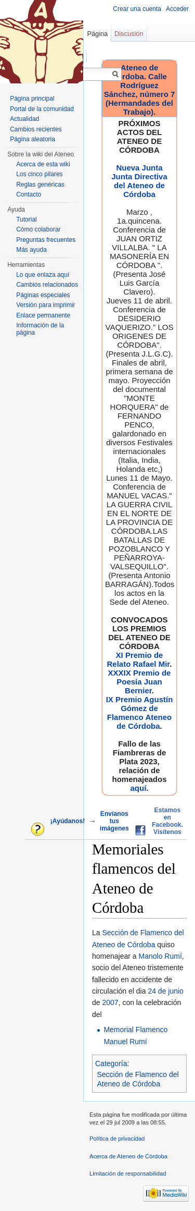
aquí (138, 788)
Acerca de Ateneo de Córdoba (128, 1156)
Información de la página (40, 329)
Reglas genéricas (40, 184)
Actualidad (24, 119)
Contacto (28, 194)
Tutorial (26, 219)
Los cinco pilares (39, 174)
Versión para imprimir (45, 305)
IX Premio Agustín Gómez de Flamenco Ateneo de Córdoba (139, 712)
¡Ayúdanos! (67, 821)
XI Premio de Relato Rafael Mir (138, 659)
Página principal (32, 98)
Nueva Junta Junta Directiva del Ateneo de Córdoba (139, 181)
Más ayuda (31, 249)
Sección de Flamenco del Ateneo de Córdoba (138, 1079)
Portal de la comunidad (42, 109)
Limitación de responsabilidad (127, 1173)
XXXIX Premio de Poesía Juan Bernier (139, 681)
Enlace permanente (43, 315)
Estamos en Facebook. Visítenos (167, 821)
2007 (110, 1002)
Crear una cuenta (137, 9)
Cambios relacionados (47, 284)
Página (97, 34)
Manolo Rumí (160, 956)
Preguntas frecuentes (45, 239)
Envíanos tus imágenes (114, 821)
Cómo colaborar (38, 229)
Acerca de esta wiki (43, 164)
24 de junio (166, 991)
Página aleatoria (32, 139)
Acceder (177, 9)
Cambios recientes (35, 129)
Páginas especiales (43, 295)
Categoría (111, 1063)
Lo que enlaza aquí (42, 274)
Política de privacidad (117, 1138)
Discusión (128, 34)
